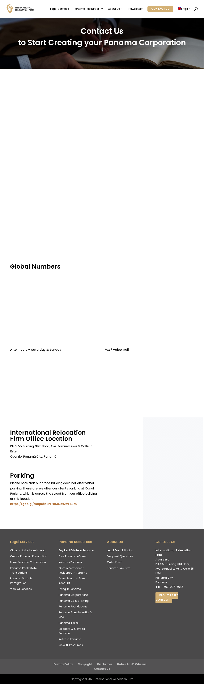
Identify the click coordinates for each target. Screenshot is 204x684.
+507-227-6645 (172, 587)
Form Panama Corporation (28, 562)
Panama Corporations (73, 595)
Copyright (85, 664)
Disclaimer (104, 664)
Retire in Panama (70, 639)
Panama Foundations (73, 606)
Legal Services (59, 9)
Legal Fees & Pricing (120, 550)
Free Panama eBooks (73, 556)
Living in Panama (70, 589)
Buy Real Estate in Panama (76, 550)
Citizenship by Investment (27, 550)
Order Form (114, 562)
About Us (114, 9)
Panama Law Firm (118, 568)
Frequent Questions (120, 556)
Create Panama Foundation (28, 556)
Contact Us (160, 9)
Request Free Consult (166, 597)
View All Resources (71, 645)
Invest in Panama (70, 562)
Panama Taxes (69, 623)
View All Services (21, 589)
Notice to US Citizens (132, 664)
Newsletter (136, 9)
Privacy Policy (63, 664)
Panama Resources (87, 9)
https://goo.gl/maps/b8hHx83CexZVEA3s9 (43, 504)
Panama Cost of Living (74, 601)
